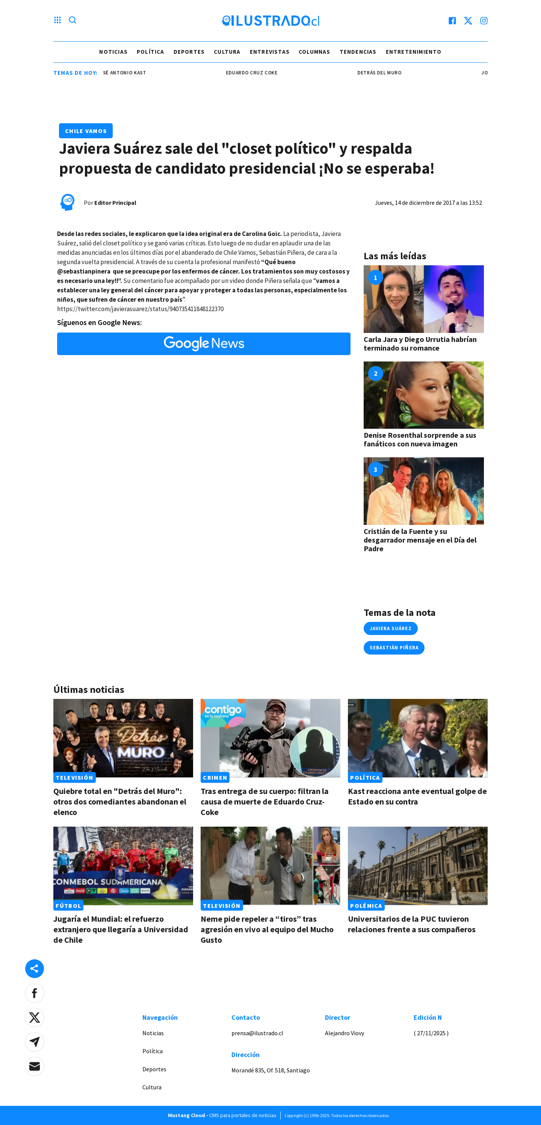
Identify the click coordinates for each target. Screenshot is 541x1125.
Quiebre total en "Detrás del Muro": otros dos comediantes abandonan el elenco (119, 801)
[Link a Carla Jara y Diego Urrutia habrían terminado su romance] (424, 299)
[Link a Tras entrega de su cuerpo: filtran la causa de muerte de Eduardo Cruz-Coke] (270, 738)
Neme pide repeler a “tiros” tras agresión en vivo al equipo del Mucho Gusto (267, 929)
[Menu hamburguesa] (57, 20)
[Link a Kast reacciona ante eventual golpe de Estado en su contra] (418, 738)
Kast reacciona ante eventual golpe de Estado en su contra (417, 796)
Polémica (366, 905)
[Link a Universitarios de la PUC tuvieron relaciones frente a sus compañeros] (418, 866)
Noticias (113, 51)
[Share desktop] (34, 968)
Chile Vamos (86, 131)
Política (151, 51)
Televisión (74, 777)
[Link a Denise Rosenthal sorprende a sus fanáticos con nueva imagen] (424, 395)
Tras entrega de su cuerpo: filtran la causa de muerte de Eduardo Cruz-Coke (265, 801)
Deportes (189, 51)
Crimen (215, 777)
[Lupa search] (72, 20)
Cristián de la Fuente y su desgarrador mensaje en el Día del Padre (420, 539)
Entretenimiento (414, 51)
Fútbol (68, 905)
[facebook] (452, 21)
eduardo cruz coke (255, 73)
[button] (34, 993)
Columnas (315, 51)
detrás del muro (383, 73)
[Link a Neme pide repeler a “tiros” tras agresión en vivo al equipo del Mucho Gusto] (270, 866)
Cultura (227, 51)
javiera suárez (391, 628)
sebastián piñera (394, 647)
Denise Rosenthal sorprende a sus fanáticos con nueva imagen (420, 439)
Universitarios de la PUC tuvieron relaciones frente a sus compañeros (412, 923)
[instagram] (484, 21)
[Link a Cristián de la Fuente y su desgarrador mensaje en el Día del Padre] (424, 491)
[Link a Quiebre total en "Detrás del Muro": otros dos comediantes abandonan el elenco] (123, 738)
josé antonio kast (125, 73)
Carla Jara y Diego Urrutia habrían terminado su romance (420, 343)
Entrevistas (270, 51)
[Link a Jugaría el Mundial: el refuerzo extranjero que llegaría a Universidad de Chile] (123, 866)
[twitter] (468, 21)
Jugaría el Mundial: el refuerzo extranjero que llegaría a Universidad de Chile (120, 929)
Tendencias (358, 51)
